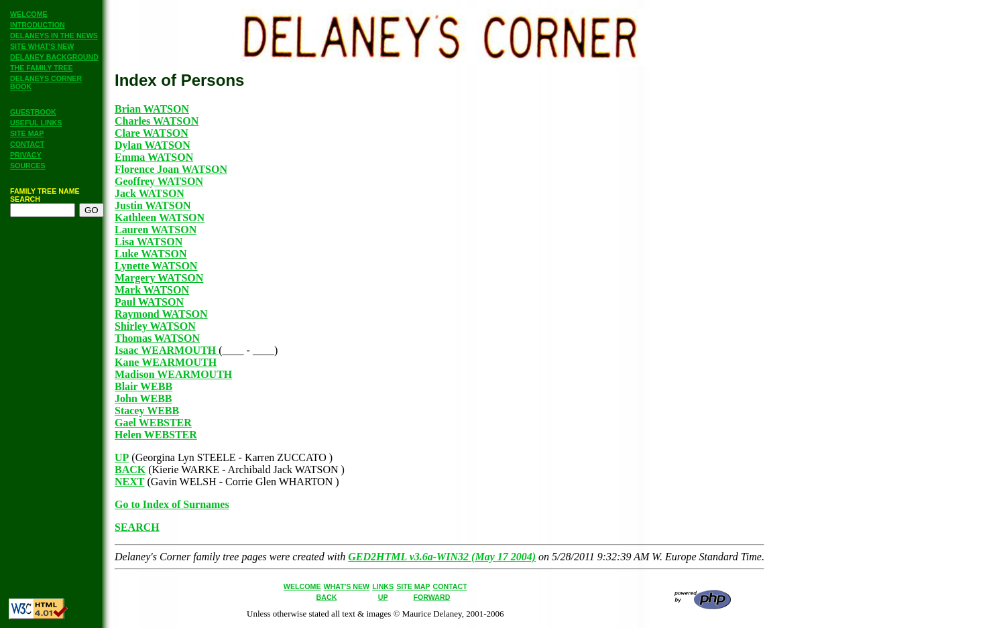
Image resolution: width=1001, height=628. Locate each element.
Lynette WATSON (156, 265)
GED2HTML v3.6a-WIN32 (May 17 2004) (442, 556)
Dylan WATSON (152, 145)
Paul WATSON (149, 302)
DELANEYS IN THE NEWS (54, 36)
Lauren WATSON (155, 229)
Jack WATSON (149, 193)
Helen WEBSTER (156, 434)
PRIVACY (26, 155)
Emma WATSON (154, 157)
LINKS (383, 586)
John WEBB (143, 398)
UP (122, 457)
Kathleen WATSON (159, 217)
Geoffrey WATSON (159, 181)
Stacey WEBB (147, 410)
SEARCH (137, 527)
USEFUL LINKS (36, 123)
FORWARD (432, 597)
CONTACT (27, 144)
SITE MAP (27, 133)
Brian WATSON (152, 109)
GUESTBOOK (33, 112)
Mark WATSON (152, 290)
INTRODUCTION (37, 25)
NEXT (129, 481)
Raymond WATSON (161, 314)
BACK (130, 469)
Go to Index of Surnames (172, 504)
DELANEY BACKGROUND (54, 57)
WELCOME (29, 14)
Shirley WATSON (155, 326)
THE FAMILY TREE (41, 68)
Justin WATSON (153, 205)
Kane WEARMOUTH (166, 362)
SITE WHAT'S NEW (42, 46)
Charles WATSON (156, 121)
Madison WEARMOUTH (173, 374)
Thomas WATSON (157, 338)
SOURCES (28, 166)
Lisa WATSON (148, 241)
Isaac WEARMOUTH (167, 350)
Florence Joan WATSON (171, 169)
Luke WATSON (150, 253)
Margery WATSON (159, 278)
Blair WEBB (143, 386)
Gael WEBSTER (153, 422)
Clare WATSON (151, 133)
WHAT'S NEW (347, 586)
